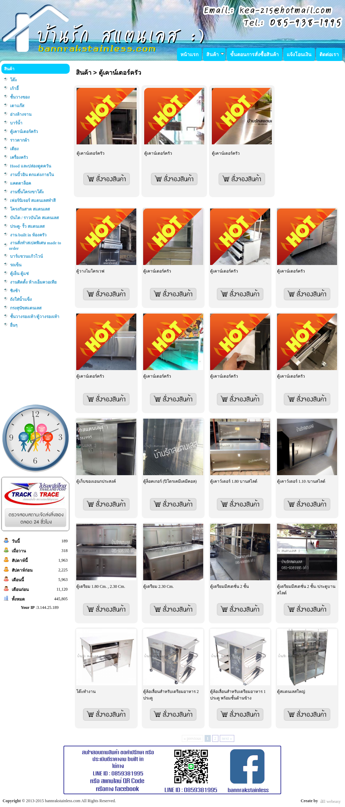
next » (227, 738)
